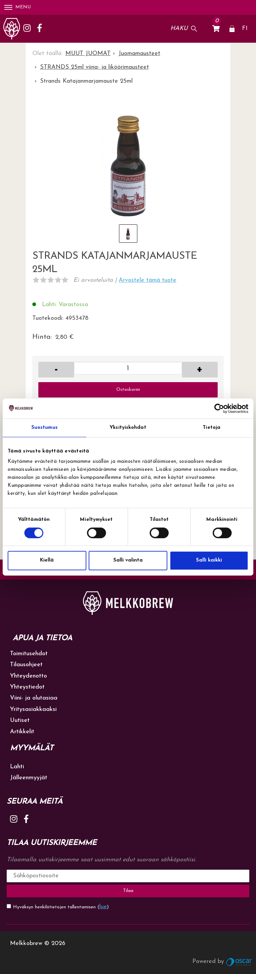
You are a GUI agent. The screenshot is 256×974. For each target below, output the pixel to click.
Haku (179, 28)
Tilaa (128, 890)
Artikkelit (22, 732)
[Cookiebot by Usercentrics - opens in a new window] (219, 408)
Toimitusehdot (29, 654)
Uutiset (20, 720)
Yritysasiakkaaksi (33, 709)
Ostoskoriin (128, 389)
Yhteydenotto (28, 676)
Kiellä (47, 560)
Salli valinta (128, 560)
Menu (17, 7)
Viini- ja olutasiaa (33, 698)
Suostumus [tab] (44, 427)
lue (103, 907)
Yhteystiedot (27, 687)
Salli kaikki (209, 560)
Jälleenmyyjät (28, 778)
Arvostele (147, 280)
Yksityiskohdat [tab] (128, 427)
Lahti (17, 767)
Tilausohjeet (26, 665)
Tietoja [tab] (211, 427)
